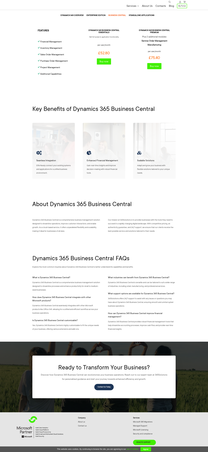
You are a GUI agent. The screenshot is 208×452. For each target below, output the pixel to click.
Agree (145, 449)
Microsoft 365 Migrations (142, 422)
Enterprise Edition (95, 16)
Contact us (82, 426)
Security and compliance (142, 434)
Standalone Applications (141, 16)
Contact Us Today (104, 388)
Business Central (117, 16)
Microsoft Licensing (140, 430)
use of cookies (132, 449)
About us (81, 422)
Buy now (103, 62)
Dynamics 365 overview (72, 16)
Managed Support (140, 426)
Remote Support (143, 443)
